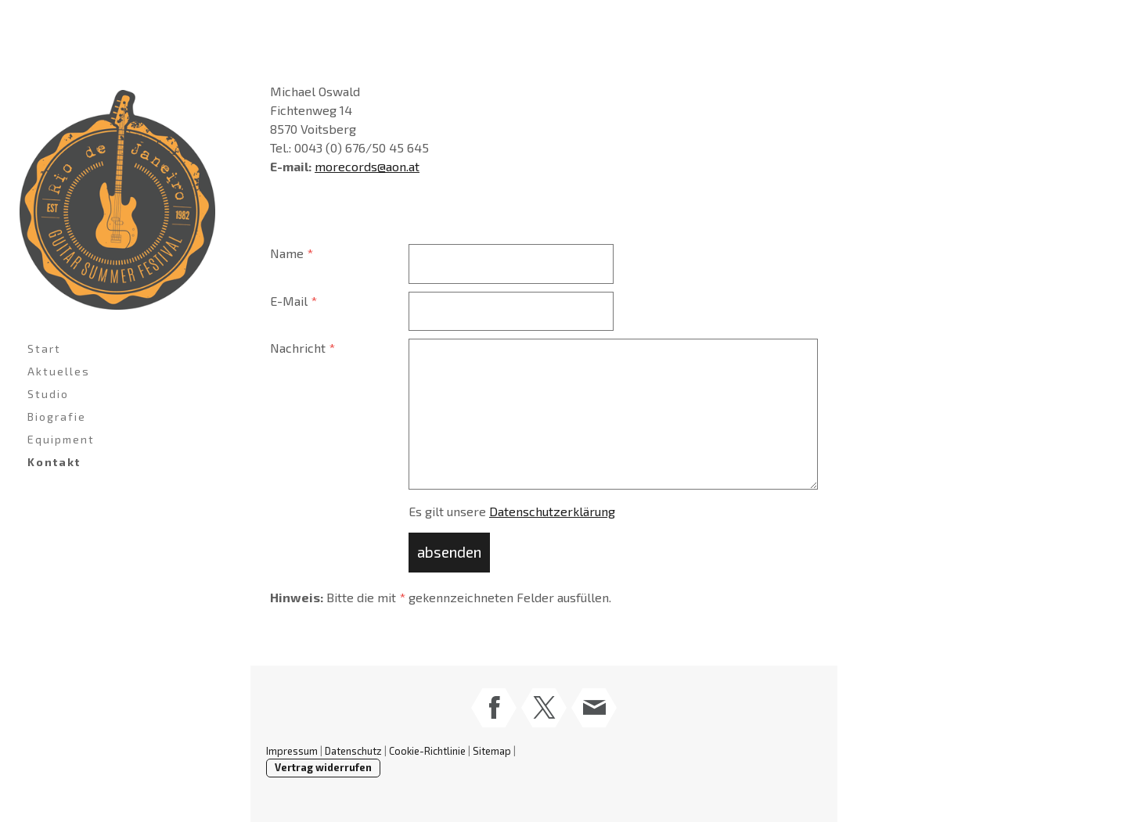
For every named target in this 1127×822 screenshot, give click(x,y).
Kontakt (54, 461)
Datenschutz (353, 751)
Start (44, 348)
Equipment (61, 439)
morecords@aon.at (367, 166)
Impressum (292, 751)
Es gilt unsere (512, 511)
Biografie (56, 416)
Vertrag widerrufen (323, 767)
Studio (48, 393)
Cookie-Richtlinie (427, 751)
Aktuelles (58, 371)
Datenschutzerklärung (552, 511)
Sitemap (492, 751)
